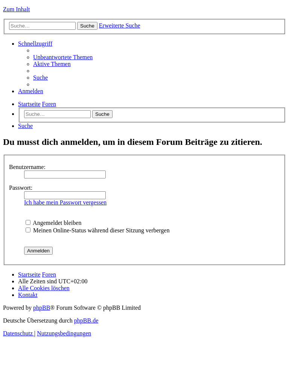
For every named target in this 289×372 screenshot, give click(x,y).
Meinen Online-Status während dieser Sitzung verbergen (98, 230)
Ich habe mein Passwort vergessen (65, 202)
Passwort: (20, 187)
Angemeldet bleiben (53, 223)
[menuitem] (63, 57)
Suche (102, 114)
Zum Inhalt (16, 9)
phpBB (41, 307)
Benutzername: (27, 167)
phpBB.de (86, 320)
